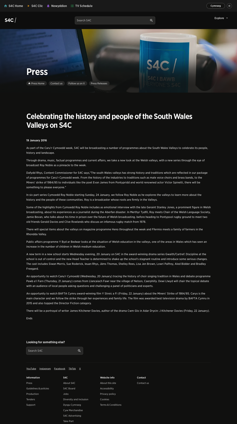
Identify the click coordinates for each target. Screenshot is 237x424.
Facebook (59, 368)
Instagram (45, 368)
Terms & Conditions (110, 404)
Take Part (68, 421)
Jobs (65, 394)
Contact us (143, 383)
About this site (108, 383)
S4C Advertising (72, 415)
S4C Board (69, 388)
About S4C (69, 383)
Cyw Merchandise (73, 410)
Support (30, 404)
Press (29, 383)
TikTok (72, 368)
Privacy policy (108, 394)
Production (32, 394)
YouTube (31, 368)
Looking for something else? (45, 342)
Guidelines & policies (37, 388)
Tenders (30, 399)
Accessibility (107, 388)
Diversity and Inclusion (75, 399)
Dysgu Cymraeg (72, 404)
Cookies (104, 399)
